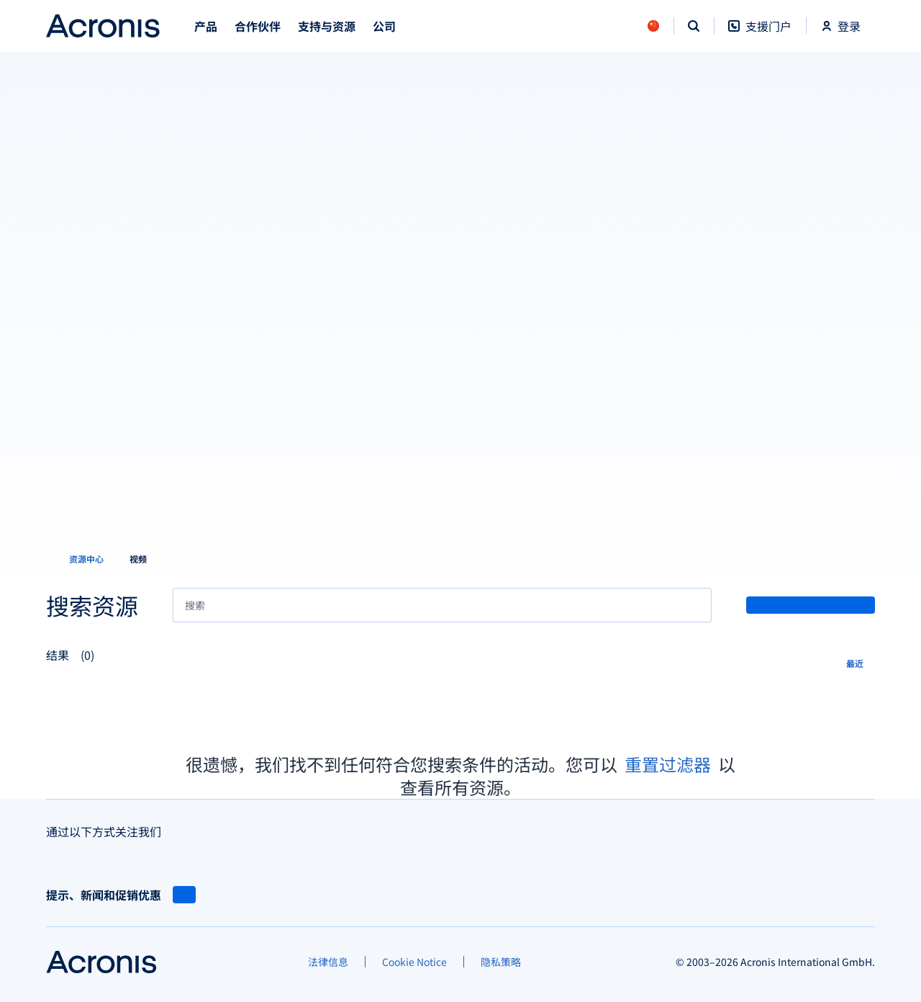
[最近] (860, 662)
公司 (384, 26)
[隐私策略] (501, 961)
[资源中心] (77, 559)
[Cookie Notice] (414, 961)
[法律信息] (328, 961)
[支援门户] (759, 33)
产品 (205, 26)
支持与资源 (326, 26)
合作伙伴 (258, 26)
